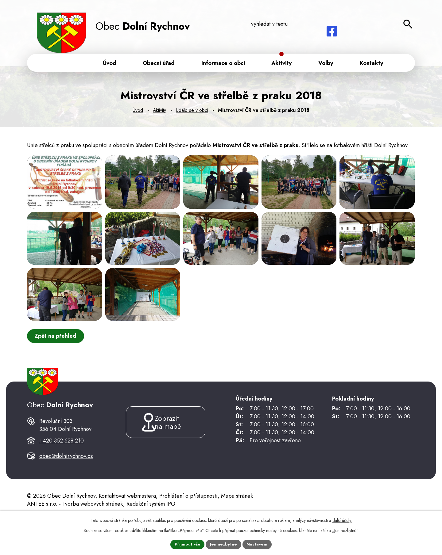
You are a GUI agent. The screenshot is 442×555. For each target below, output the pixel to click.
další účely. (342, 520)
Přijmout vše (187, 544)
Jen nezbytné (223, 544)
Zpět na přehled (56, 362)
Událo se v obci (192, 111)
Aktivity (159, 111)
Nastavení (257, 544)
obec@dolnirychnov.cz (66, 490)
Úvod (138, 111)
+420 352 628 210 (61, 475)
